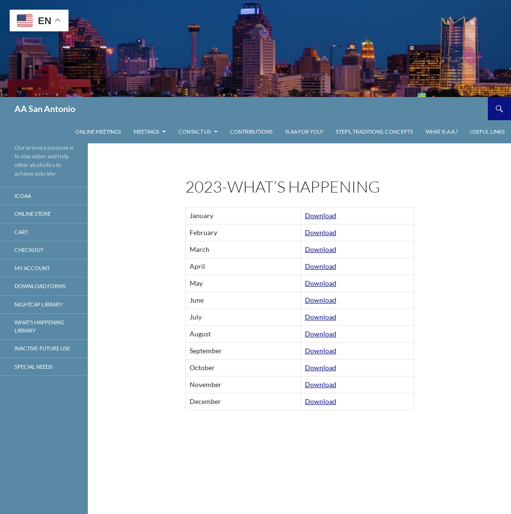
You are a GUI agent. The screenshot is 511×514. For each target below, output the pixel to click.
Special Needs (33, 366)
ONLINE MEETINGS (98, 131)
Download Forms (40, 286)
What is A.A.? (441, 131)
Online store (32, 213)
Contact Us (195, 131)
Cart (21, 232)
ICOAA (22, 196)
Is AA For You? (304, 131)
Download (320, 215)
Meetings (146, 131)
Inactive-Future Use (42, 348)
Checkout (28, 250)
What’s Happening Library (39, 326)
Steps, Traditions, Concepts (374, 131)
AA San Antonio (44, 108)
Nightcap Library (38, 304)
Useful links (487, 131)
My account (32, 268)
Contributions (251, 131)
